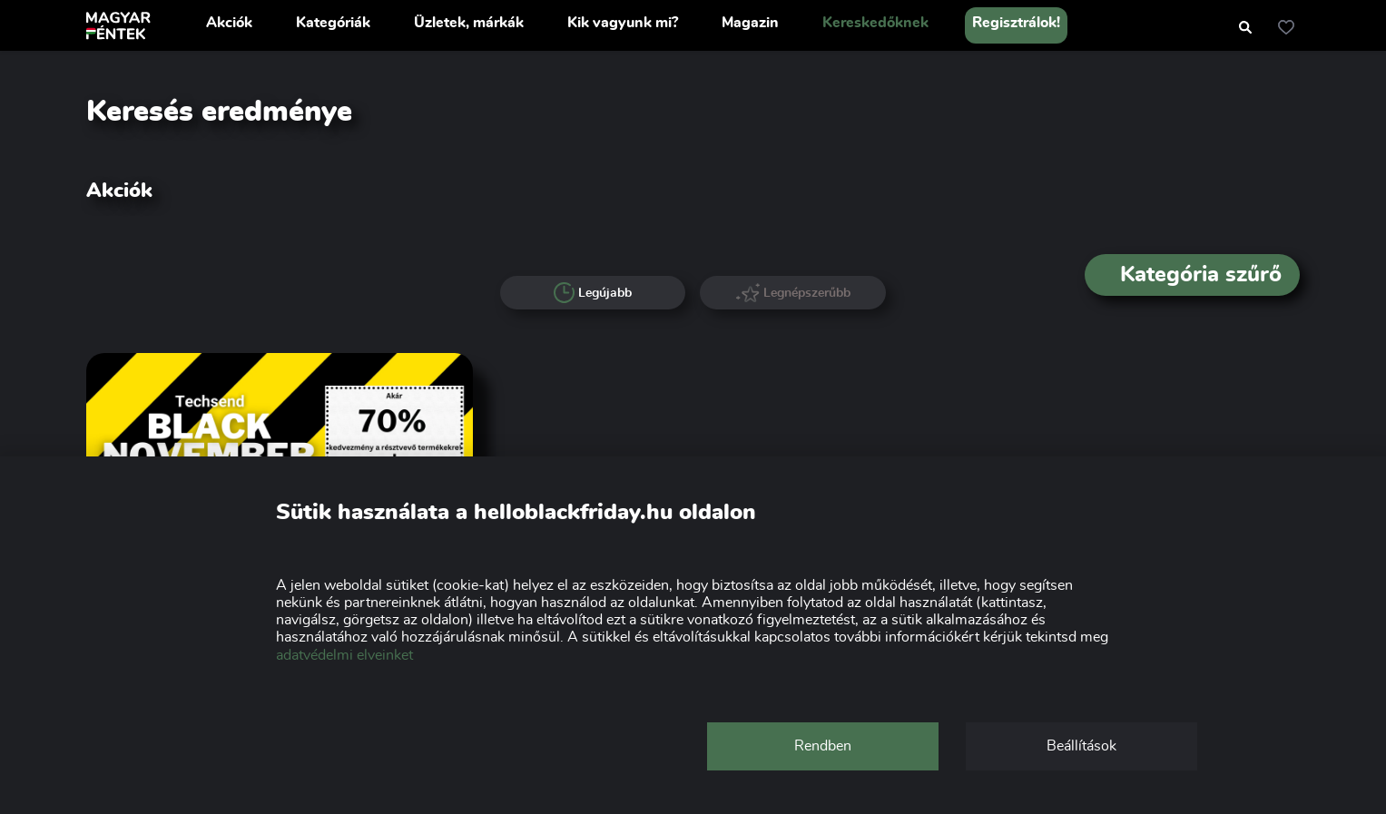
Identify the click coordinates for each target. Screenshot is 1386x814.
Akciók (229, 22)
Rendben (822, 746)
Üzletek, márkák (469, 22)
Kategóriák (333, 22)
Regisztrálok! (1016, 22)
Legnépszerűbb (793, 292)
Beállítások (1081, 746)
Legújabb (593, 293)
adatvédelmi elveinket (344, 655)
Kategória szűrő (1192, 275)
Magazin (750, 22)
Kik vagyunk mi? (622, 22)
